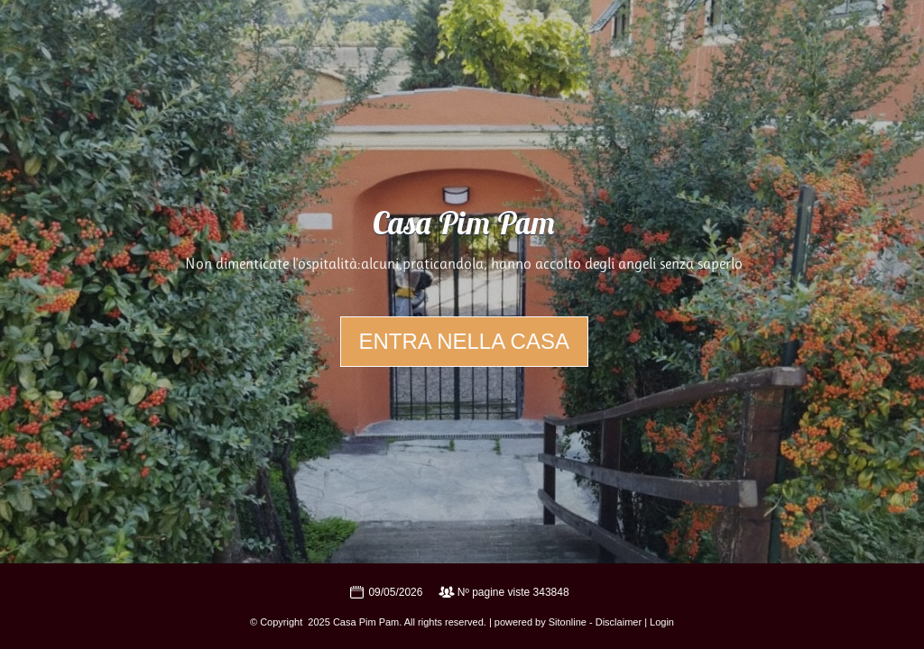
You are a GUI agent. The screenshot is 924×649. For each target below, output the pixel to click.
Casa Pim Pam (464, 226)
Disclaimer (619, 622)
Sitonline (568, 622)
